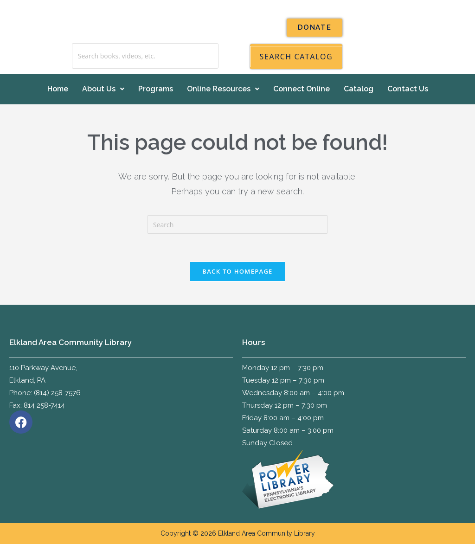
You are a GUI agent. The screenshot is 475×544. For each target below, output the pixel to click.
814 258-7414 (44, 405)
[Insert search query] (237, 224)
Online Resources (223, 88)
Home (57, 88)
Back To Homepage (237, 271)
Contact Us (407, 88)
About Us (103, 88)
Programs (155, 88)
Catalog (358, 88)
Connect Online (301, 88)
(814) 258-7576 (57, 393)
